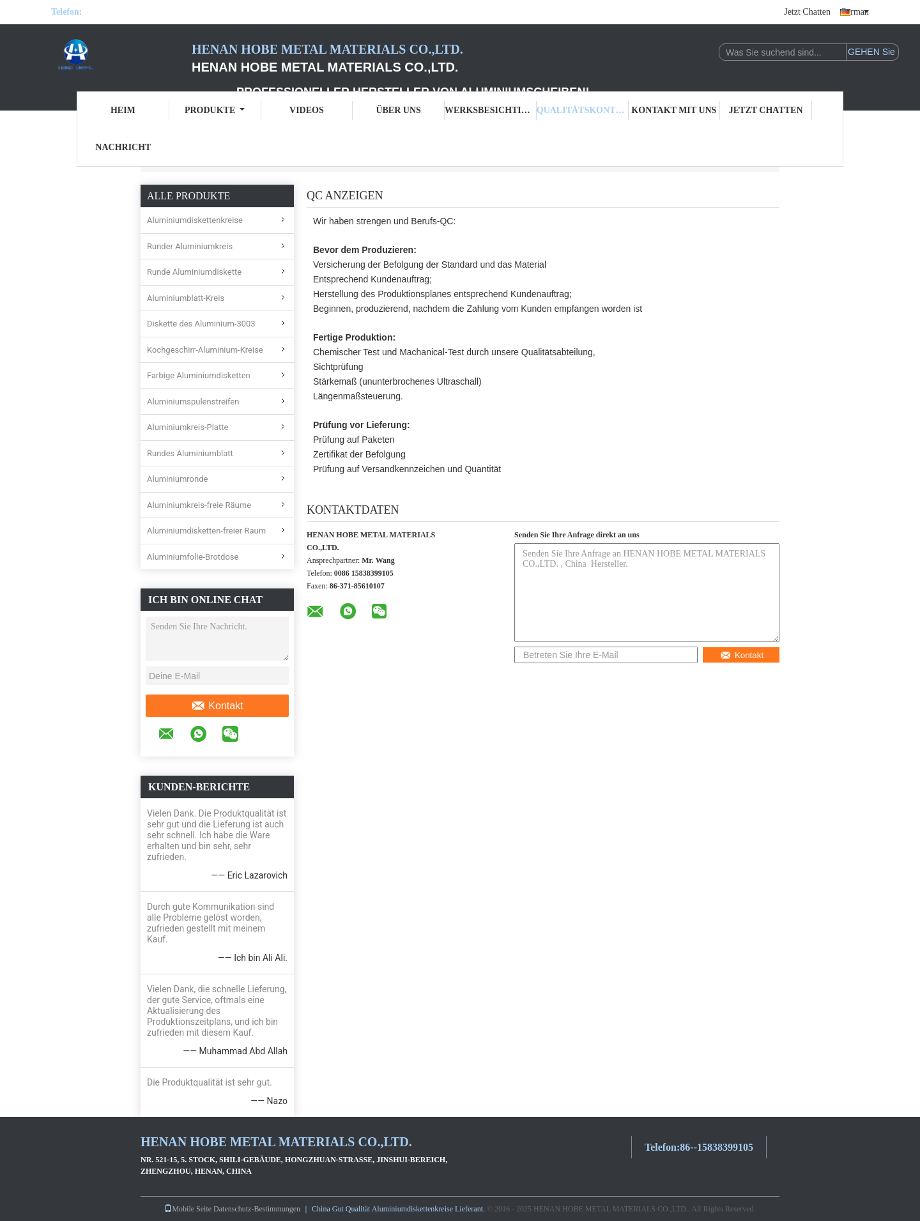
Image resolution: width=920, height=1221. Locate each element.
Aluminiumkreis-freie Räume (199, 505)
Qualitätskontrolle (583, 110)
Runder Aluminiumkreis (190, 246)
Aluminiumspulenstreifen (193, 401)
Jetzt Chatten (807, 12)
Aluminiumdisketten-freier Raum (206, 530)
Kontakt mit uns (673, 110)
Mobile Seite (187, 1208)
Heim (123, 110)
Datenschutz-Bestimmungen (256, 1208)
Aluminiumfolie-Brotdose (192, 557)
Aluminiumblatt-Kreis (185, 298)
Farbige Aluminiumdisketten (198, 375)
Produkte (215, 110)
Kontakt (217, 706)
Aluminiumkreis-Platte (187, 427)
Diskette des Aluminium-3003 (201, 323)
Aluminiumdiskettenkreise (195, 220)
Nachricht (123, 147)
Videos (306, 110)
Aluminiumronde (177, 479)
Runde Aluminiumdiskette (194, 272)
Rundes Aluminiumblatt (190, 453)
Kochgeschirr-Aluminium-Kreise (205, 350)
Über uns (398, 110)
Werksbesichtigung (491, 110)
